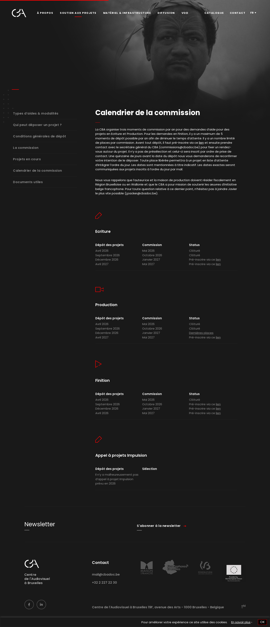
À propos (45, 13)
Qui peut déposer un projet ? (37, 125)
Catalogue (214, 13)
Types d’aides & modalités (35, 113)
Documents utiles (28, 182)
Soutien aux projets (78, 13)
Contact (238, 13)
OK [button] (262, 622)
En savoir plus (241, 622)
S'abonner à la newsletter (159, 530)
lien (201, 147)
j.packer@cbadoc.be (141, 198)
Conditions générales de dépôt (39, 136)
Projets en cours (27, 159)
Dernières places (201, 337)
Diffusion (166, 13)
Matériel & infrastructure (127, 13)
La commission (26, 148)
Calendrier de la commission (37, 171)
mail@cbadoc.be (106, 579)
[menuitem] (45, 13)
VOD (185, 13)
